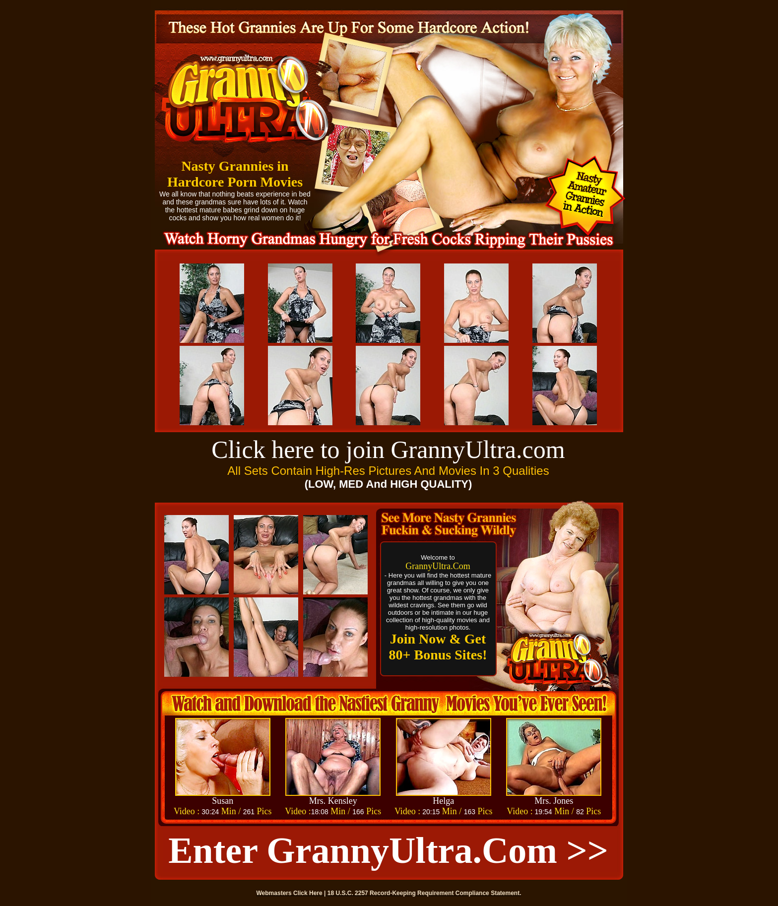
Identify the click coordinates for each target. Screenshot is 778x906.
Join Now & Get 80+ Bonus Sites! (438, 646)
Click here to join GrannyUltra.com (388, 449)
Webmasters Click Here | (292, 893)
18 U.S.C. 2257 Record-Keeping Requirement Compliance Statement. (424, 893)
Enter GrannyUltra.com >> (388, 850)
